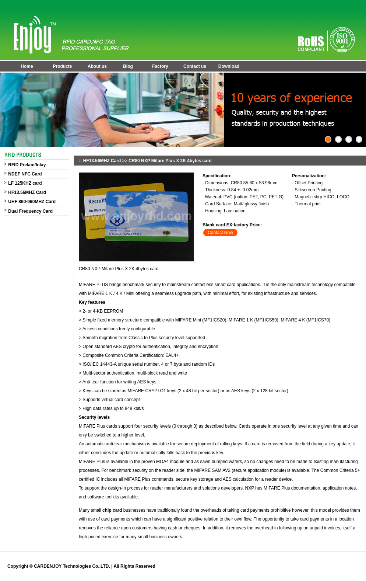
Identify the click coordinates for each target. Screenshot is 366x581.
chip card (111, 510)
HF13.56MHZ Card (27, 192)
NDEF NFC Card (25, 174)
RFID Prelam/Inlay (27, 164)
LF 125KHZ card (25, 183)
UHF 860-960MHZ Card (32, 201)
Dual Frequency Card (30, 211)
